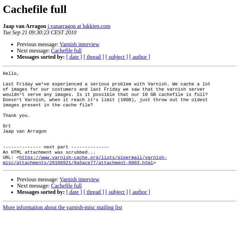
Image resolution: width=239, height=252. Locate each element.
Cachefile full (66, 51)
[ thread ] (93, 57)
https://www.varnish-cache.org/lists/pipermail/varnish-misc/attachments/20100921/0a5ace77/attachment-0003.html (85, 178)
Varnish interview (79, 44)
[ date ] (74, 57)
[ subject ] (116, 57)
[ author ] (139, 57)
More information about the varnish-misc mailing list (62, 226)
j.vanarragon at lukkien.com (79, 26)
